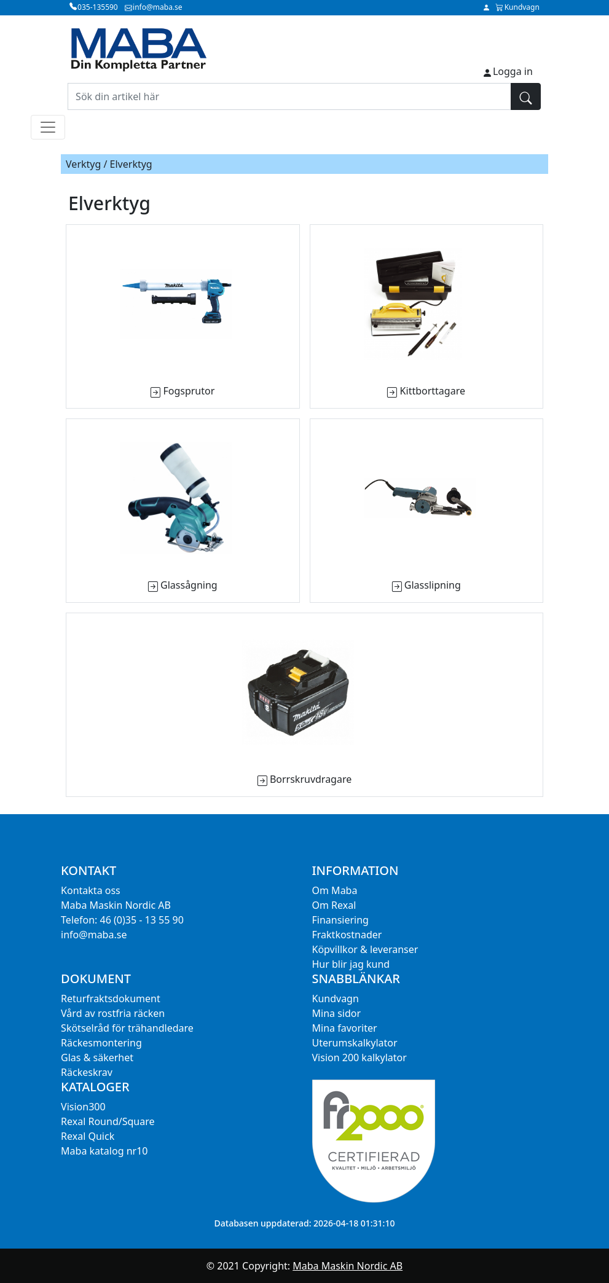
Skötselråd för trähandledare (127, 1028)
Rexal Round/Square (107, 1121)
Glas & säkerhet (97, 1057)
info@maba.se (94, 934)
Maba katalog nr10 (104, 1151)
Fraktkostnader (347, 934)
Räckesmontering (101, 1043)
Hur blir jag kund (351, 964)
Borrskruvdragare (311, 779)
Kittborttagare (432, 391)
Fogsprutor (188, 391)
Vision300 (83, 1106)
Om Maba (335, 890)
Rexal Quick (87, 1136)
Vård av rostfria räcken (113, 1013)
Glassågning (189, 585)
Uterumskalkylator (355, 1043)
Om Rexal (334, 905)
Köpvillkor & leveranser (365, 949)
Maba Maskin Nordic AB (348, 1266)
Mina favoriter (344, 1028)
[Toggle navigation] (48, 127)
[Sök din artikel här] (289, 96)
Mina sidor (336, 1013)
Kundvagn (335, 998)
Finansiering (340, 920)
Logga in (513, 71)
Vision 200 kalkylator (359, 1057)
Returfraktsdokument (110, 998)
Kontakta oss (90, 890)
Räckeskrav (86, 1072)
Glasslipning (432, 585)
